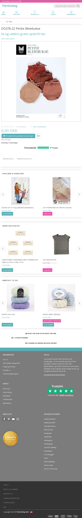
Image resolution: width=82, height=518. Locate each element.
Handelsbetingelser (11, 498)
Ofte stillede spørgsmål (11, 363)
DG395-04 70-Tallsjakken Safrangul (18, 207)
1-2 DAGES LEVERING (21, 338)
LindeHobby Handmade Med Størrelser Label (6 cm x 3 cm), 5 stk (20, 261)
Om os (5, 360)
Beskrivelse (8, 159)
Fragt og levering (9, 367)
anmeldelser (21, 127)
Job (4, 507)
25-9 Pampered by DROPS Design (57, 207)
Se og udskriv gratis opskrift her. (23, 34)
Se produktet (7, 214)
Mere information (8, 39)
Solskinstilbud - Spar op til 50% (11, 1)
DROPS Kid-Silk (8, 314)
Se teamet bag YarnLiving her (54, 375)
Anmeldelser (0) (24, 159)
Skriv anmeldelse (39, 127)
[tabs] (71, 13)
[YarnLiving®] (10, 5)
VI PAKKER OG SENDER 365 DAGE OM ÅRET (42, 343)
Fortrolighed (9, 503)
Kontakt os (7, 370)
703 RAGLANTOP (49, 260)
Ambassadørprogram (10, 374)
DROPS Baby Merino (51, 314)
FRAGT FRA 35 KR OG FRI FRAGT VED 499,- (42, 333)
